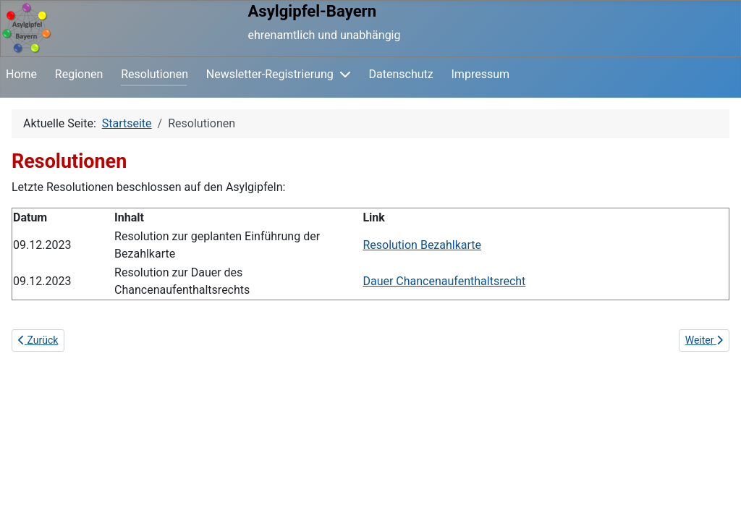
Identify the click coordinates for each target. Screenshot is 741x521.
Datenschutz (401, 74)
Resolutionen (154, 74)
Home (21, 74)
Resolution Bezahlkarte (422, 245)
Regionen (79, 74)
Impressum (481, 74)
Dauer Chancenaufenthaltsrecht (444, 281)
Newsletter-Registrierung (270, 74)
